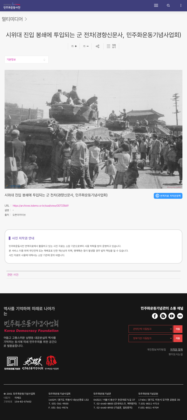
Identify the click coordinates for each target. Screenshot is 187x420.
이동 (178, 329)
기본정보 (11, 59)
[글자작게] (86, 46)
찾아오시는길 (176, 354)
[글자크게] (74, 46)
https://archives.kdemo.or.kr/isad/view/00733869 (40, 205)
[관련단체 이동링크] (151, 329)
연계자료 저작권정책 (170, 195)
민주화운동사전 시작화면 (12, 5)
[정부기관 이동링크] (151, 338)
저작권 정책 (176, 349)
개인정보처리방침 (156, 349)
